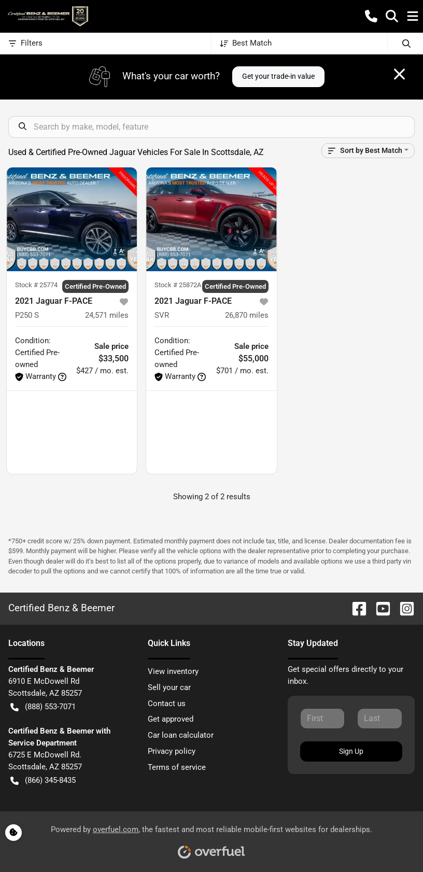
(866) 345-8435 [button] (43, 780)
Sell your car (169, 687)
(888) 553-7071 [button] (43, 707)
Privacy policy (171, 751)
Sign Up (351, 751)
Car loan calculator (181, 735)
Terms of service (177, 767)
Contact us (167, 703)
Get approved (170, 719)
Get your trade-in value (278, 76)
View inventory (173, 671)
